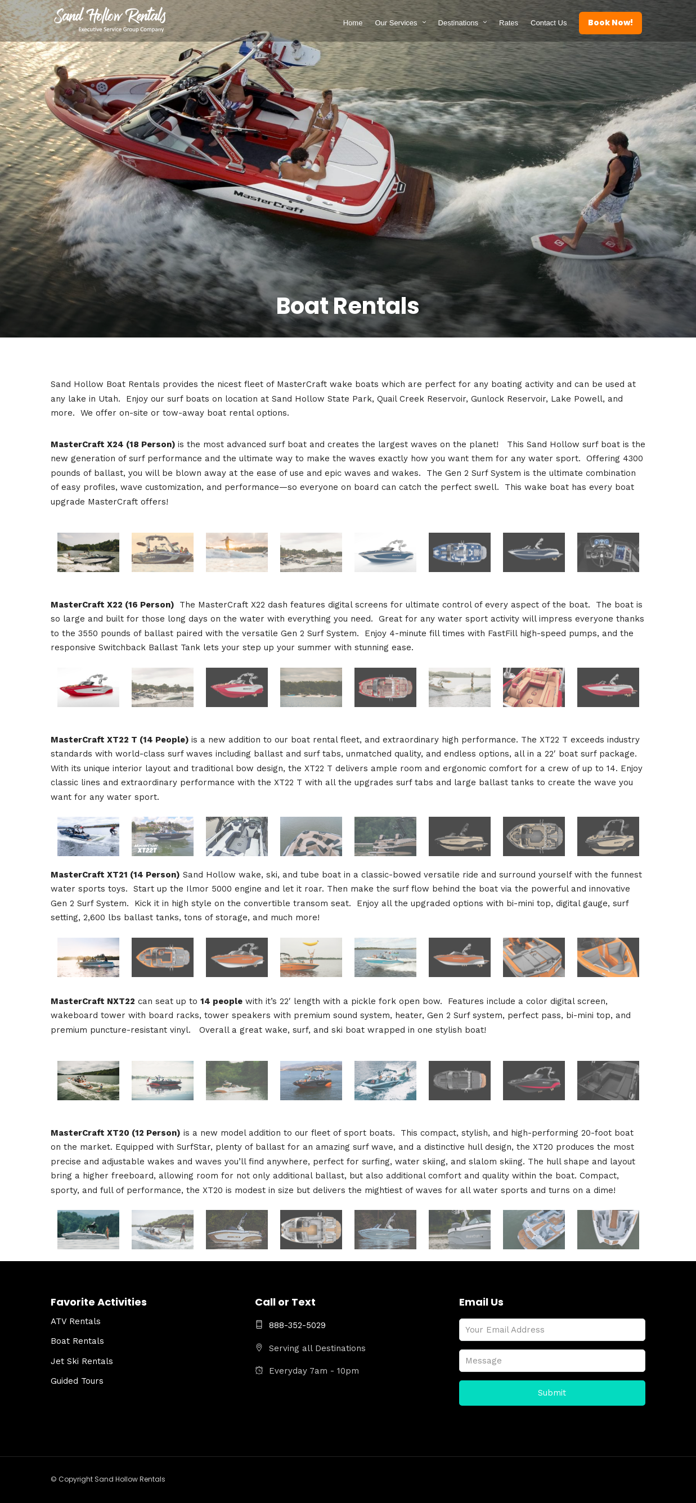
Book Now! (611, 22)
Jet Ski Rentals (82, 1361)
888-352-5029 (290, 1325)
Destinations (458, 23)
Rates (509, 23)
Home (353, 23)
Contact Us (549, 23)
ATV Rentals (76, 1321)
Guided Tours (77, 1381)
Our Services (396, 23)
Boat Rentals (77, 1341)
